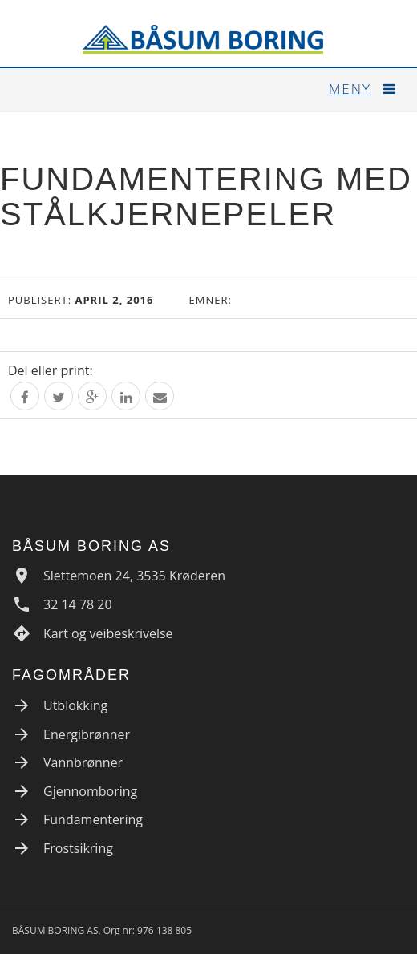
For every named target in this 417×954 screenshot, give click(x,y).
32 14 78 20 (77, 604)
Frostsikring (78, 848)
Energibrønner (86, 734)
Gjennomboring (90, 791)
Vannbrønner (83, 762)
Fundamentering (93, 819)
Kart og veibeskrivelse (108, 633)
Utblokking (75, 705)
